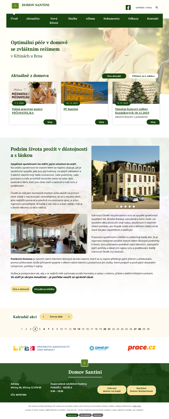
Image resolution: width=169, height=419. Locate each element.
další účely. (137, 406)
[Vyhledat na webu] (147, 7)
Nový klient (54, 21)
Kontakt (153, 18)
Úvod (14, 18)
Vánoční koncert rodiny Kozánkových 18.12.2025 (132, 110)
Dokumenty (111, 18)
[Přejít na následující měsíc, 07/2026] (69, 316)
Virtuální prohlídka (63, 289)
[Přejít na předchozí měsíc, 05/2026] (43, 316)
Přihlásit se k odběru (143, 76)
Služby (72, 18)
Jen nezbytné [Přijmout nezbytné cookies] (85, 415)
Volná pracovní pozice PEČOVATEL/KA (27, 110)
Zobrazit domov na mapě (112, 390)
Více (49, 121)
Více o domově (27, 289)
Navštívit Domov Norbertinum (143, 390)
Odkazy (133, 18)
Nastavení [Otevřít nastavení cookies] (98, 415)
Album (90, 18)
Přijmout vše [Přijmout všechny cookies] (71, 415)
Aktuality (33, 18)
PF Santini (71, 108)
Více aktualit (110, 76)
